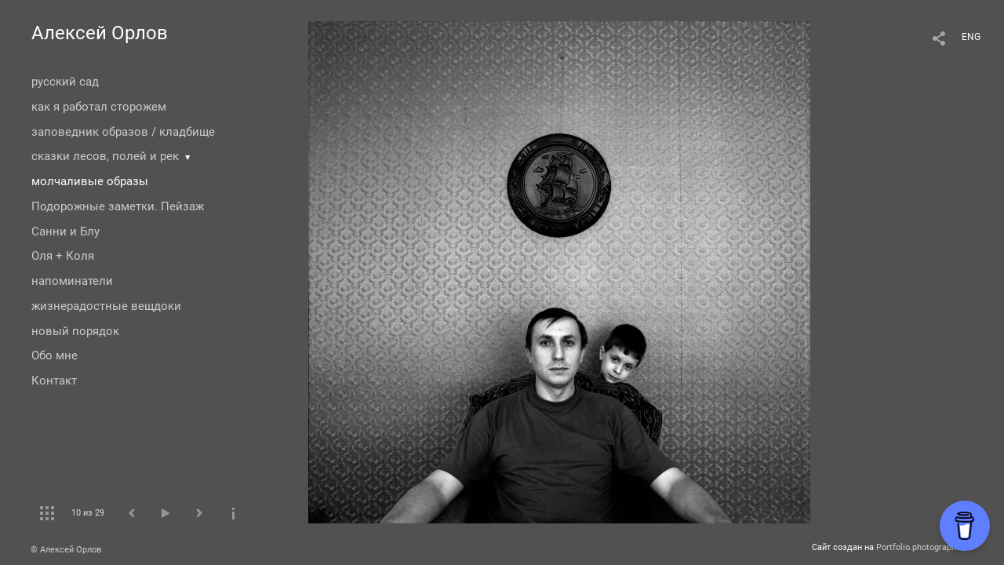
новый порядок (75, 331)
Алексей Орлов (99, 33)
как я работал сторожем (98, 107)
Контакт (54, 381)
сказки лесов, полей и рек (105, 156)
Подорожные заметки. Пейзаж (117, 206)
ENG (971, 36)
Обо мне (54, 355)
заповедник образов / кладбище (123, 132)
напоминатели (72, 281)
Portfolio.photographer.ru (924, 547)
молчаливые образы (89, 181)
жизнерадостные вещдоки (106, 306)
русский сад (65, 82)
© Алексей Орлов (66, 550)
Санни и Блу (65, 231)
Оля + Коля (62, 256)
